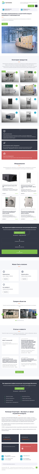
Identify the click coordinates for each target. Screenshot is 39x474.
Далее (4, 345)
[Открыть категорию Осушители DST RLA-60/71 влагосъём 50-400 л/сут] (28, 77)
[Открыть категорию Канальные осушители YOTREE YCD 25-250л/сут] (10, 117)
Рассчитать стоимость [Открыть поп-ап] (19, 233)
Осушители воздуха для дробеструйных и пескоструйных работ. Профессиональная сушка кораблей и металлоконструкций (9, 361)
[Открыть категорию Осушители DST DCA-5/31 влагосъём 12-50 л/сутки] (10, 77)
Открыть (16, 194)
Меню (31, 5)
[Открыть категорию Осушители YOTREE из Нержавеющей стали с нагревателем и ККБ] (28, 117)
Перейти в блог (19, 372)
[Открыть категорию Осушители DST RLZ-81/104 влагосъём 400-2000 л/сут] (10, 90)
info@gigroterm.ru (26, 9)
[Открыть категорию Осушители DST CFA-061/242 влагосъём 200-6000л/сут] (28, 90)
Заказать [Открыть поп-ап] (5, 23)
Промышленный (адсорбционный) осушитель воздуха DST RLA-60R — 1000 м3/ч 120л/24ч (28, 213)
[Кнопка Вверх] (36, 468)
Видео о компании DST (7, 341)
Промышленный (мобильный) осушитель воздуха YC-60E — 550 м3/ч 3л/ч (28, 187)
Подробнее (6, 279)
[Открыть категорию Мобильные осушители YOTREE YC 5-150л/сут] (10, 104)
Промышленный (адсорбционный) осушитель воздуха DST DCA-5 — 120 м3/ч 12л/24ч (9, 213)
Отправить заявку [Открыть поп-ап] (19, 389)
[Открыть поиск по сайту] (36, 6)
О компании (4, 339)
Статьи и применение (24, 339)
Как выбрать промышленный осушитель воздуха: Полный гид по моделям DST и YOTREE (29, 360)
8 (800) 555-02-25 (8, 9)
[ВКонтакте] (22, 449)
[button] (15, 321)
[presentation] (3, 315)
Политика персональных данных (9, 464)
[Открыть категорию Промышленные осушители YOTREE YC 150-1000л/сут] (28, 104)
